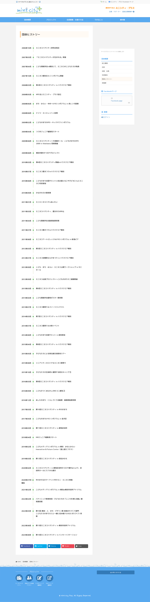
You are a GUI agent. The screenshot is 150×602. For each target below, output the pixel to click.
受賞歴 (104, 83)
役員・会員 (105, 71)
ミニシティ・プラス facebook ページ (121, 2)
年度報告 (105, 75)
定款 (103, 67)
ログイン (105, 117)
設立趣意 (105, 63)
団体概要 (104, 59)
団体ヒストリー (107, 79)
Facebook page (116, 101)
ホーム (103, 2)
